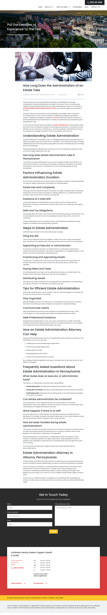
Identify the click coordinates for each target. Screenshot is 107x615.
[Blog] (86, 8)
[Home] (40, 8)
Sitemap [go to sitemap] (51, 600)
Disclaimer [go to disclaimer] (59, 600)
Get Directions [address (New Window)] (40, 585)
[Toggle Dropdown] (53, 8)
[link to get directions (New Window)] (21, 565)
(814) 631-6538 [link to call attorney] (17, 570)
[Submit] (53, 534)
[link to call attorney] (94, 2)
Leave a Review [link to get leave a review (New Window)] (18, 585)
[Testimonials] (77, 8)
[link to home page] (17, 6)
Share (81, 96)
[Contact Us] (95, 8)
